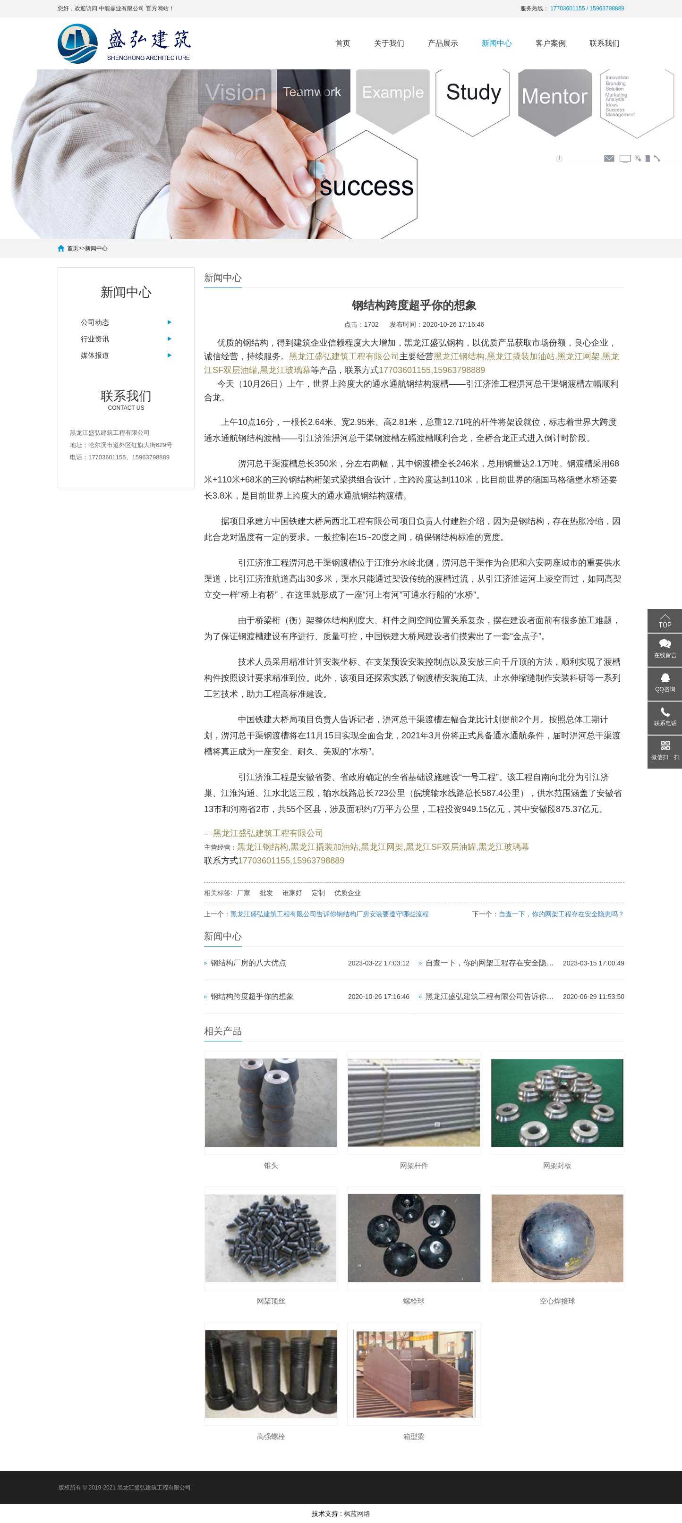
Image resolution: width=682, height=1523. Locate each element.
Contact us (126, 399)
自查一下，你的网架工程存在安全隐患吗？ (561, 914)
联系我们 (604, 43)
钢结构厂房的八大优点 (248, 963)
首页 (342, 43)
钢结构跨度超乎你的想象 (252, 996)
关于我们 (389, 43)
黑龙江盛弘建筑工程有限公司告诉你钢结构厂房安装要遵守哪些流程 (329, 914)
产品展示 (443, 43)
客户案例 (551, 43)
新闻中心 (497, 43)
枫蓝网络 (357, 1513)
